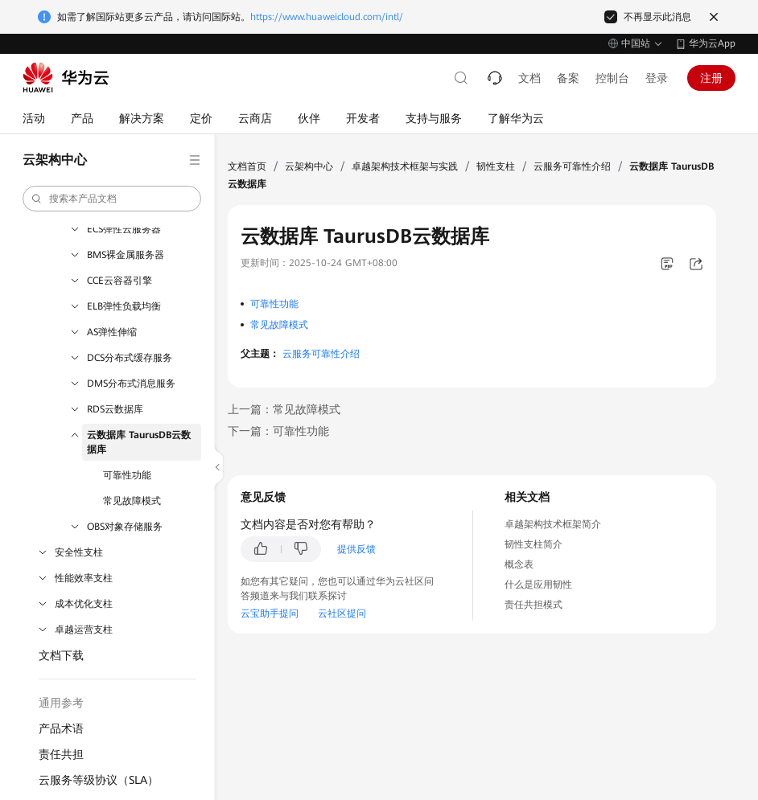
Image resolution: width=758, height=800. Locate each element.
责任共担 (61, 754)
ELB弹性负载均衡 (124, 306)
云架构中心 (309, 166)
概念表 (519, 564)
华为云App (712, 43)
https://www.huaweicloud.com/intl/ (326, 17)
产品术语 (61, 728)
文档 (529, 78)
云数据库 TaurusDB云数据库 (139, 442)
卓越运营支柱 (84, 629)
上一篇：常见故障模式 (284, 409)
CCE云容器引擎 (119, 280)
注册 (711, 78)
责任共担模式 (533, 604)
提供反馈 (356, 549)
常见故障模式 (132, 501)
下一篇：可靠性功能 (278, 431)
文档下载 (61, 655)
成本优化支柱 (84, 603)
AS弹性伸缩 (112, 332)
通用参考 (61, 702)
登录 (656, 78)
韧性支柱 (495, 166)
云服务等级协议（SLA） (99, 779)
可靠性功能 (127, 475)
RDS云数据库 (115, 409)
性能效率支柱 (84, 578)
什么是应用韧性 (538, 584)
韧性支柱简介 (533, 544)
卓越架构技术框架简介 (553, 524)
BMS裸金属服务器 (125, 255)
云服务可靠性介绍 (572, 166)
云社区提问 (342, 613)
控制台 (612, 78)
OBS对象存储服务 (125, 526)
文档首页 (247, 166)
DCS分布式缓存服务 (129, 357)
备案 (568, 78)
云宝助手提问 (270, 613)
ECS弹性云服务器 (124, 229)
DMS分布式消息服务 (131, 383)
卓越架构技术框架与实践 (405, 166)
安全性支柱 (79, 552)
